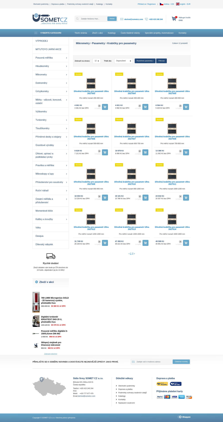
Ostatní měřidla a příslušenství (44, 201)
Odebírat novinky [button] (181, 362)
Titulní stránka (81, 33)
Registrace (151, 4)
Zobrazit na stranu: (82, 61)
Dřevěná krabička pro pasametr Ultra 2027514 (172, 228)
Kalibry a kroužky (44, 219)
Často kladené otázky (130, 33)
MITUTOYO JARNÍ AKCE (48, 49)
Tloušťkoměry (42, 128)
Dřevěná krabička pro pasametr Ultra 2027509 (91, 183)
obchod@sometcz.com (133, 19)
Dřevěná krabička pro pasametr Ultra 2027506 (91, 137)
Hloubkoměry (42, 66)
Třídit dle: (108, 61)
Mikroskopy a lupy (45, 174)
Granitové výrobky (45, 145)
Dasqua (39, 236)
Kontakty (109, 4)
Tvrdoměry (41, 120)
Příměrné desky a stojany (48, 137)
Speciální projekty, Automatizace (159, 33)
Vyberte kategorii (47, 33)
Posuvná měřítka (44, 58)
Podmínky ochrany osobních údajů (80, 4)
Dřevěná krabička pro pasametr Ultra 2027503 (91, 92)
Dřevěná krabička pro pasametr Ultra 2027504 (131, 92)
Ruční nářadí (42, 190)
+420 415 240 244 (156, 19)
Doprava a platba (57, 4)
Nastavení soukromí (126, 403)
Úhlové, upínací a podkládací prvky (44, 155)
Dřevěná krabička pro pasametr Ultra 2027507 (131, 137)
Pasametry (98, 43)
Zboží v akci (97, 33)
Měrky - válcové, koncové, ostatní (49, 101)
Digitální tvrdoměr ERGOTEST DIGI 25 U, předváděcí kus (51, 319)
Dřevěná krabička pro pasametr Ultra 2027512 (91, 228)
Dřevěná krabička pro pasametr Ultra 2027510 (131, 183)
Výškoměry (41, 111)
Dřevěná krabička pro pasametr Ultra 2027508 (172, 137)
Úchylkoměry (42, 91)
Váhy (38, 227)
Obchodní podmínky (40, 4)
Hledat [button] (112, 19)
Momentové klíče (44, 211)
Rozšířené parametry (145, 61)
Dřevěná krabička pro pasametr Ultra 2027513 (131, 228)
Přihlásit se (142, 4)
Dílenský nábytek (44, 244)
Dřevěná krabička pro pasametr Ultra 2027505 (172, 92)
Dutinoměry (41, 83)
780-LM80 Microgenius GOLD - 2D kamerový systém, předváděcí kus (55, 300)
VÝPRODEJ (42, 41)
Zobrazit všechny (50, 354)
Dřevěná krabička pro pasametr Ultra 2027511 (172, 183)
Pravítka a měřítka (45, 165)
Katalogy (99, 4)
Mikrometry (41, 74)
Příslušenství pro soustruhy (49, 182)
